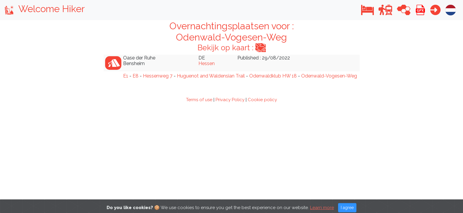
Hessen (206, 63)
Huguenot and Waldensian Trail (211, 76)
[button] (367, 9)
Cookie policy (262, 99)
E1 (125, 76)
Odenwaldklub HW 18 (273, 76)
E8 (135, 76)
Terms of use (199, 99)
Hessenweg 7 (157, 76)
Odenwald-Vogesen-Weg (329, 76)
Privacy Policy (230, 99)
